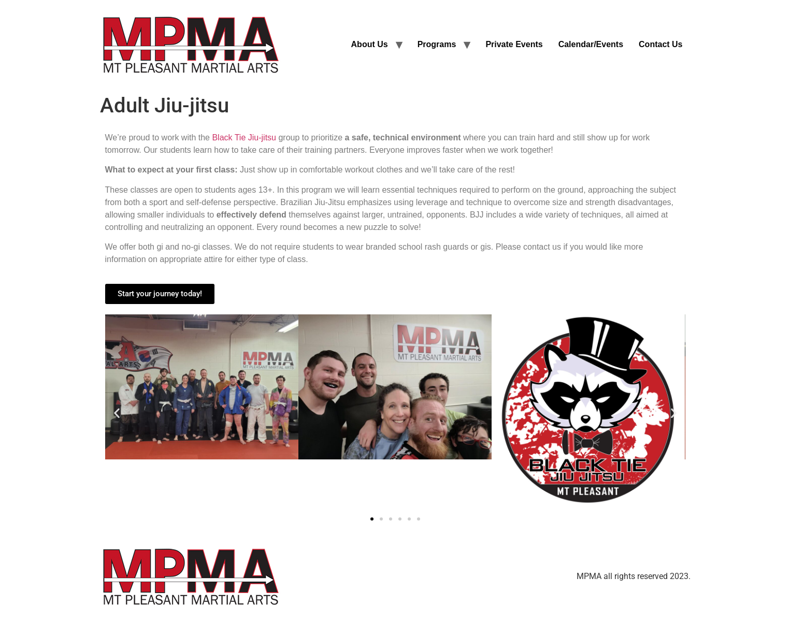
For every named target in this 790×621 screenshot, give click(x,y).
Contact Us (660, 44)
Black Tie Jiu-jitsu (244, 137)
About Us (369, 44)
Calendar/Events (590, 44)
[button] (116, 412)
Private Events (513, 44)
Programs (437, 44)
